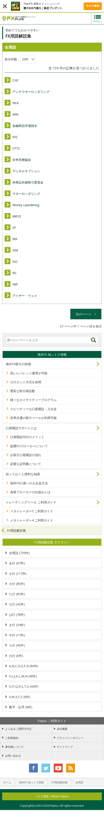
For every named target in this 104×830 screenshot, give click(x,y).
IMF (15, 284)
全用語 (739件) (19, 553)
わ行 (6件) (16, 656)
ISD (14, 261)
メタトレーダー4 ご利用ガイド (31, 520)
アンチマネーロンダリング (31, 92)
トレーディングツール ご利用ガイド (31, 502)
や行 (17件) (17, 635)
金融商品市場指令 (24, 126)
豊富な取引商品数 (22, 391)
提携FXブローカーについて (29, 446)
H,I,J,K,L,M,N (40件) (23, 676)
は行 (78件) (17, 615)
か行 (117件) (18, 573)
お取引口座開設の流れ (25, 455)
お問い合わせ (13, 756)
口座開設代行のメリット (27, 437)
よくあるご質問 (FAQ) (18, 729)
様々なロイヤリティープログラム (33, 400)
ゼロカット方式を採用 (25, 382)
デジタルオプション (26, 171)
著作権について (14, 747)
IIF (14, 227)
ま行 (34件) (17, 625)
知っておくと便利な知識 (23, 474)
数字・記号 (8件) (20, 707)
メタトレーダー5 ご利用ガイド (31, 511)
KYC (15, 137)
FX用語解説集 (16, 530)
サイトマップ (65, 747)
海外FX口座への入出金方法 (29, 483)
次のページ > (86, 314)
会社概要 (62, 729)
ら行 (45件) (17, 645)
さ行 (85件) (17, 584)
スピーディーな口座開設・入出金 (33, 409)
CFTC (16, 148)
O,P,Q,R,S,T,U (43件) (24, 686)
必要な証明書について (25, 464)
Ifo (14, 273)
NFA (15, 103)
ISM (15, 250)
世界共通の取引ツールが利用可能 (33, 418)
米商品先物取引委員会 (27, 182)
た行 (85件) (17, 594)
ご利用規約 (11, 738)
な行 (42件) (17, 604)
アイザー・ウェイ (24, 295)
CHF (15, 80)
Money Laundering (25, 205)
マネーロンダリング (26, 194)
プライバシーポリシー (70, 738)
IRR (14, 239)
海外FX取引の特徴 (18, 364)
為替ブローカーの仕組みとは (30, 492)
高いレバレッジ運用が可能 (28, 373)
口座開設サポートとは (21, 428)
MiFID (16, 216)
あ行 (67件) (17, 563)
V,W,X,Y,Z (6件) (19, 697)
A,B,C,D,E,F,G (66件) (23, 666)
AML (15, 114)
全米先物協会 (21, 160)
